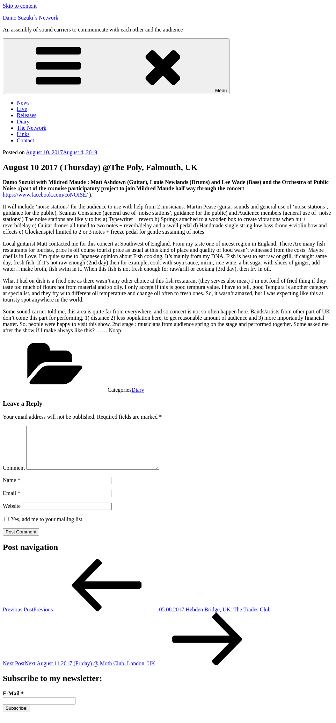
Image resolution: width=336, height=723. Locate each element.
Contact (25, 140)
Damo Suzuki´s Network (30, 18)
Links (23, 134)
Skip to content (20, 6)
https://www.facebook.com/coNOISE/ (45, 195)
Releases (26, 115)
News (23, 103)
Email (11, 501)
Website (12, 514)
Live (22, 109)
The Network (31, 128)
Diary (23, 122)
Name (11, 488)
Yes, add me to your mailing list (43, 528)
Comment (14, 476)
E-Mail (13, 702)
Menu (116, 66)
